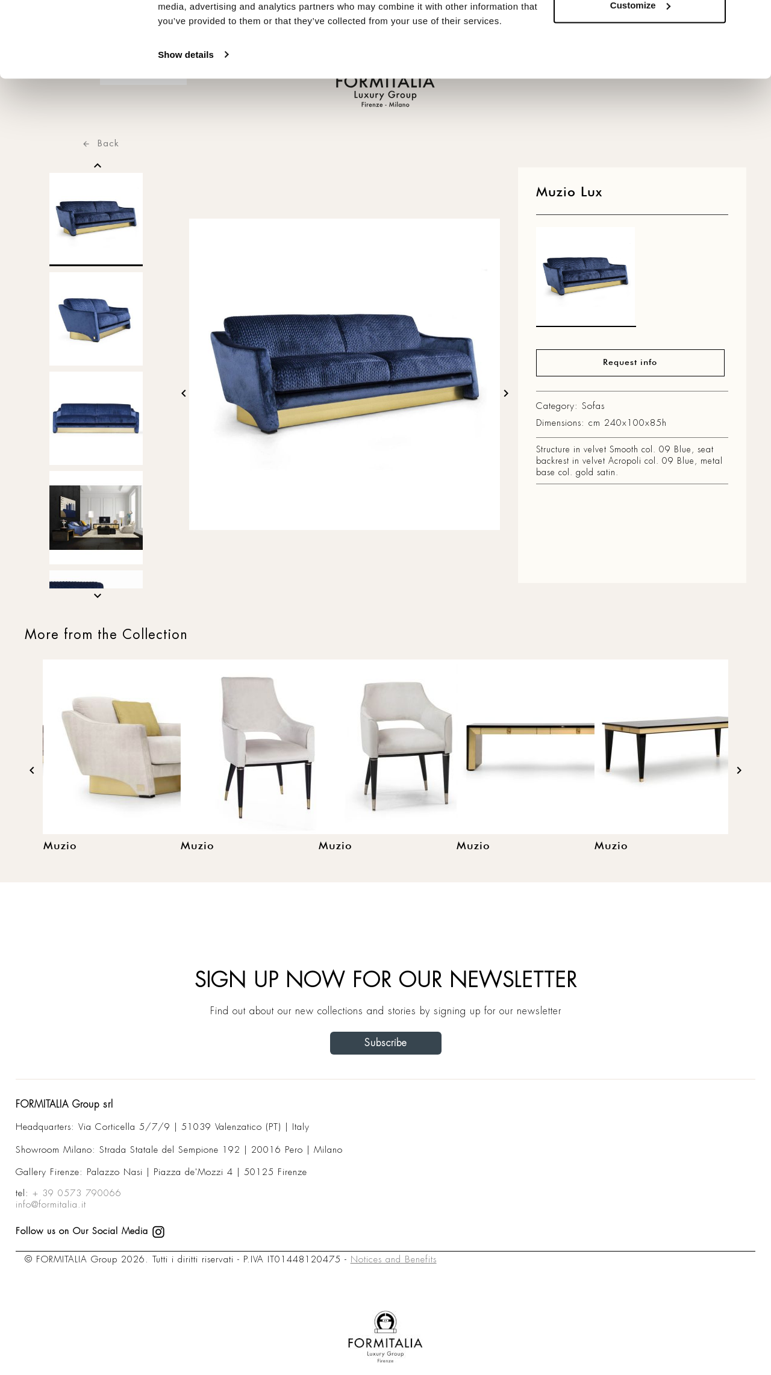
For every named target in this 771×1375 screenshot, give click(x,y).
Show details (186, 120)
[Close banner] (752, 18)
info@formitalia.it (51, 1205)
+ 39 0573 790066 (77, 1193)
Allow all (640, 32)
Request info (630, 362)
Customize (640, 71)
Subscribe (385, 1043)
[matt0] (586, 280)
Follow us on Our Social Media (90, 1231)
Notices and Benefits (394, 1259)
